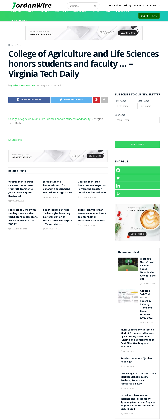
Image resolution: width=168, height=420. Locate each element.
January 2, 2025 (51, 197)
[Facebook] (137, 170)
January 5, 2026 (148, 283)
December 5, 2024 (86, 225)
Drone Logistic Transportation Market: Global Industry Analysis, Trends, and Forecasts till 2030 (138, 379)
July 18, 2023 (127, 366)
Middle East (122, 11)
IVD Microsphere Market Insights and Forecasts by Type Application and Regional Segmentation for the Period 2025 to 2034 (138, 402)
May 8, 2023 (46, 85)
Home (11, 45)
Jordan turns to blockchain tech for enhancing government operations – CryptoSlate (57, 187)
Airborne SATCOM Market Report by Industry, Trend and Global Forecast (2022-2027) (146, 304)
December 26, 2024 (87, 197)
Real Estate (79, 11)
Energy (30, 11)
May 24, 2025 (127, 351)
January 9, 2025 (16, 201)
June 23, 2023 (127, 388)
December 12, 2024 (52, 229)
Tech (107, 11)
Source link (15, 140)
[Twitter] (137, 178)
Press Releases (19, 21)
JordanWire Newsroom (23, 85)
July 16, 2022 (146, 322)
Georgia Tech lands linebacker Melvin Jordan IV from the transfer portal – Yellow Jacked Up (92, 187)
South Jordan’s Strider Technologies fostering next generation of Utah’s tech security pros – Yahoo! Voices (58, 217)
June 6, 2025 (127, 413)
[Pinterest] (137, 193)
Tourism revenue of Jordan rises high (136, 360)
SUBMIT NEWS (149, 15)
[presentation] (139, 133)
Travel (95, 11)
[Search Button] (96, 5)
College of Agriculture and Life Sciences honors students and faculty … (50, 119)
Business (16, 11)
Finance (44, 11)
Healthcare (61, 11)
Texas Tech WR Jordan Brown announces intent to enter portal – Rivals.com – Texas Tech (92, 215)
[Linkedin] (137, 185)
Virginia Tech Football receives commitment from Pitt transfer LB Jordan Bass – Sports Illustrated (21, 189)
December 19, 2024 (17, 229)
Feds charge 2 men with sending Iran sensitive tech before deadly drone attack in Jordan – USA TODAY (22, 217)
